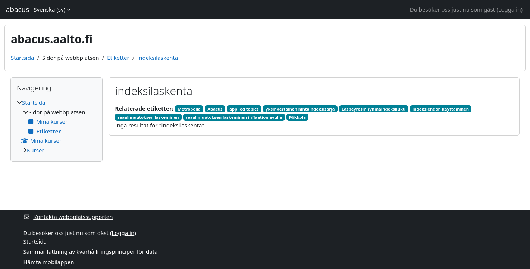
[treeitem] (56, 126)
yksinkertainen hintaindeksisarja (300, 109)
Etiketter (118, 57)
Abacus (214, 109)
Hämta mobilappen (48, 262)
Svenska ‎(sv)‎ (49, 9)
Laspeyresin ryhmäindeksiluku (373, 109)
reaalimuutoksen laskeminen (148, 117)
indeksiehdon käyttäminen (441, 109)
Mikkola (297, 117)
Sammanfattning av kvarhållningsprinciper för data (90, 251)
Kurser (35, 150)
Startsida (22, 57)
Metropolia (189, 109)
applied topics (243, 109)
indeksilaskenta (157, 57)
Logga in (509, 9)
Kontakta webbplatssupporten (68, 216)
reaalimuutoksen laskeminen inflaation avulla (234, 117)
